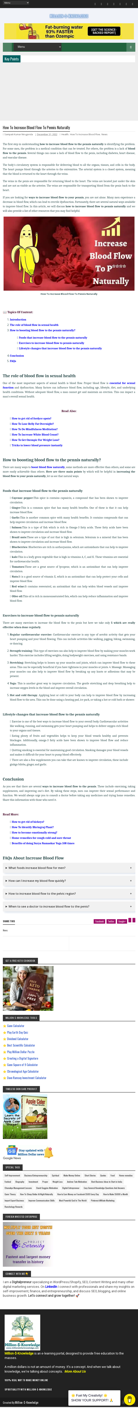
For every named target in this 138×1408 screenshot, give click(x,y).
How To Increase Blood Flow (85, 135)
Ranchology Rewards (14, 1207)
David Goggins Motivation (47, 1189)
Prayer (45, 1182)
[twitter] (111, 922)
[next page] (103, 940)
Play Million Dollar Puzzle (20, 1053)
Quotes (103, 1176)
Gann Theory (10, 1195)
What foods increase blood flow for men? (37, 869)
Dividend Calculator (17, 1040)
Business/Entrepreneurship (35, 1176)
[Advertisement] (69, 92)
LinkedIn (51, 1287)
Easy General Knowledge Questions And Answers (104, 1189)
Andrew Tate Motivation (77, 1182)
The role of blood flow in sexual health (34, 326)
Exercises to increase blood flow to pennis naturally (51, 344)
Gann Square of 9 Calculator (22, 1066)
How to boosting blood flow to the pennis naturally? (42, 331)
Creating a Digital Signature (22, 1059)
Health (65, 135)
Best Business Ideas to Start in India (106, 1182)
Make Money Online (72, 1176)
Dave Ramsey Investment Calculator (26, 1079)
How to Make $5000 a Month (115, 1195)
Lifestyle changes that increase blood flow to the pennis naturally (60, 349)
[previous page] (35, 940)
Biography (19, 1182)
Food (113, 1176)
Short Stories (90, 1176)
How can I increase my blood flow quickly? (37, 882)
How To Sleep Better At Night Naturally (36, 1195)
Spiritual (55, 1176)
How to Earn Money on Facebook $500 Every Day (78, 1195)
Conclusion (17, 356)
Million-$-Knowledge (27, 1403)
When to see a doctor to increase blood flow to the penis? (49, 908)
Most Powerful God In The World (73, 1201)
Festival (8, 1182)
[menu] (16, 3)
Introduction (18, 320)
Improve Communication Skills (41, 1201)
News (104, 135)
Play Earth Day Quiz (17, 1033)
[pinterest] (129, 921)
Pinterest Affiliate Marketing (102, 1201)
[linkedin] (133, 921)
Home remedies (126, 1176)
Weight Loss (58, 1182)
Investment (33, 1182)
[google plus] (122, 922)
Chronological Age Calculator (23, 1072)
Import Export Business (14, 1201)
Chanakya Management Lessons (18, 1189)
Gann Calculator (15, 1027)
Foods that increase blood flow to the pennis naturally (53, 338)
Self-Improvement (12, 1176)
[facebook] (99, 922)
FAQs (13, 362)
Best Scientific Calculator (21, 1046)
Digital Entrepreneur (70, 1189)
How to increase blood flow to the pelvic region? (42, 895)
